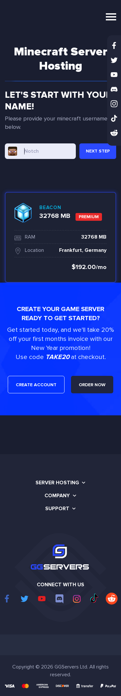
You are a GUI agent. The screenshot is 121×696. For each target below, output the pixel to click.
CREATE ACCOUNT (36, 384)
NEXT (98, 151)
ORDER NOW (92, 384)
